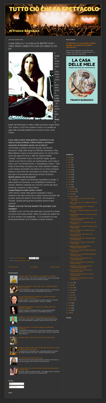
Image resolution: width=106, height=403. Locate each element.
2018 (69, 177)
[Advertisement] (21, 129)
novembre (73, 191)
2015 (69, 184)
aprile (71, 292)
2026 (69, 157)
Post (12, 383)
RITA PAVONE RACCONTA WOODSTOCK (31, 358)
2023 (69, 165)
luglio (71, 285)
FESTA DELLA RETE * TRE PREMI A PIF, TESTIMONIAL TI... (81, 235)
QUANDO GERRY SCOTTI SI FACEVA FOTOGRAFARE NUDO (36, 337)
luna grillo (23, 260)
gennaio (72, 300)
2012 (69, 305)
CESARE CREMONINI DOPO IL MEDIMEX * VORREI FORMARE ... (81, 207)
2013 (69, 303)
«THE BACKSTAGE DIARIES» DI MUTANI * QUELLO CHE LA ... (81, 274)
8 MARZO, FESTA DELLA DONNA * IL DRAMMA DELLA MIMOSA (37, 276)
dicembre (72, 189)
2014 (69, 187)
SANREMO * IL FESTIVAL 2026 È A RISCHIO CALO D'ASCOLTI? (37, 317)
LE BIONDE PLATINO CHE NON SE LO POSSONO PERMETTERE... (80, 266)
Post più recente (13, 267)
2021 (69, 169)
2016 (69, 182)
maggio (72, 290)
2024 (69, 162)
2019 (69, 174)
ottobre (72, 194)
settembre (73, 196)
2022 (69, 167)
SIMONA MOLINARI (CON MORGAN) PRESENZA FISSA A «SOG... (80, 247)
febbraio (72, 297)
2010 (69, 310)
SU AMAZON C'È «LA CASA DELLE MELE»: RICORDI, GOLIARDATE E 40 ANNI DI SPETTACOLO (81, 45)
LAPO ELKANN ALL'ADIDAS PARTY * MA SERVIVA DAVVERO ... (81, 219)
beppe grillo (17, 260)
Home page (34, 267)
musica (28, 260)
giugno (72, 287)
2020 (69, 172)
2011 (69, 308)
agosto (72, 282)
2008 (69, 313)
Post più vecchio (54, 267)
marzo (71, 295)
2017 (69, 179)
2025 (69, 160)
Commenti (13, 387)
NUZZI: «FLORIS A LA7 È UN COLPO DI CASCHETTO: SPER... (80, 270)
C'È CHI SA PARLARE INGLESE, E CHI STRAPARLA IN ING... (80, 258)
